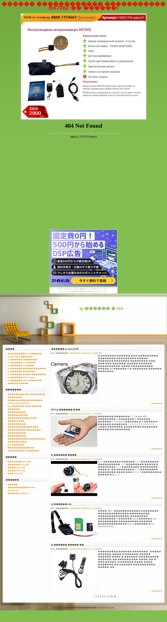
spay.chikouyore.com (105, 608)
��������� (17, 424)
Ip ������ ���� (63, 455)
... (117, 596)
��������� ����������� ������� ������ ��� (26, 439)
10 (115, 596)
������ (156, 403)
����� (13, 484)
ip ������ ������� (22, 359)
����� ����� (18, 383)
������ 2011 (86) (18, 464)
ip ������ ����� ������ (27, 368)
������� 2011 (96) (19, 462)
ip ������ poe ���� (21, 362)
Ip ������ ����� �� (67, 544)
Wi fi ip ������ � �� (65, 409)
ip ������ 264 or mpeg (21, 377)
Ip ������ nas (61, 504)
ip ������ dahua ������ (24, 380)
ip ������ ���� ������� (27, 374)
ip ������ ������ (21, 371)
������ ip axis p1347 (65, 349)
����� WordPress (18, 493)
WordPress (13, 490)
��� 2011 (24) (15, 473)
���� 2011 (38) (16, 467)
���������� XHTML (22, 487)
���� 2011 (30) (16, 470)
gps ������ (16, 445)
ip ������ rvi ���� (21, 365)
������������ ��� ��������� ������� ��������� (24, 430)
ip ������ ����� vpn (80, 353)
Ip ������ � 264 (101, 308)
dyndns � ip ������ (20, 356)
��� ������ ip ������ (25, 353)
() (112, 596)
